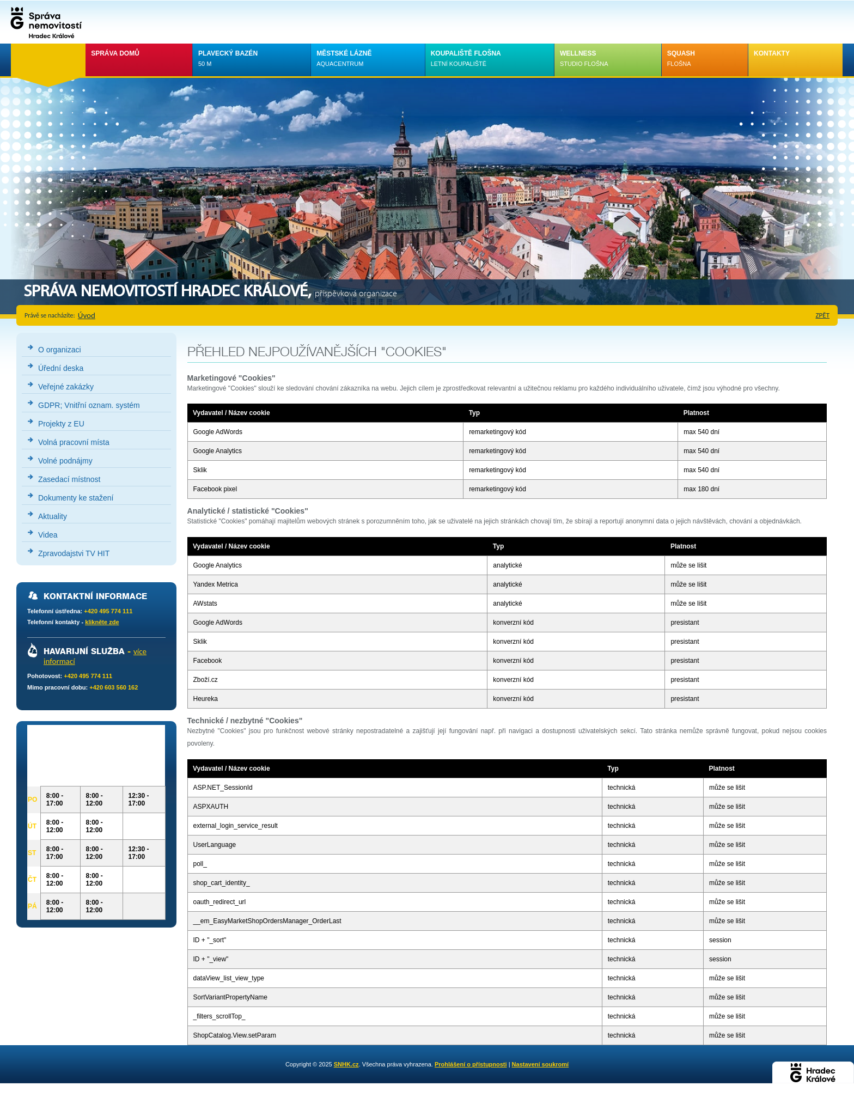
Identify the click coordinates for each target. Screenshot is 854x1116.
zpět (823, 315)
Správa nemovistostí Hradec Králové (43, 22)
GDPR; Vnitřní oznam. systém (89, 405)
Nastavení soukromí (540, 1064)
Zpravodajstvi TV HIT (73, 553)
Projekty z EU (61, 423)
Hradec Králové (813, 1072)
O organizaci (59, 349)
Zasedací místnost (69, 479)
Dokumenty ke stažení (76, 497)
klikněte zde (102, 622)
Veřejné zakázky (66, 386)
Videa (48, 534)
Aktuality (52, 516)
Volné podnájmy (65, 460)
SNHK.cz (346, 1064)
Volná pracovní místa (73, 442)
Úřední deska (60, 368)
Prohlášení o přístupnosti (471, 1064)
